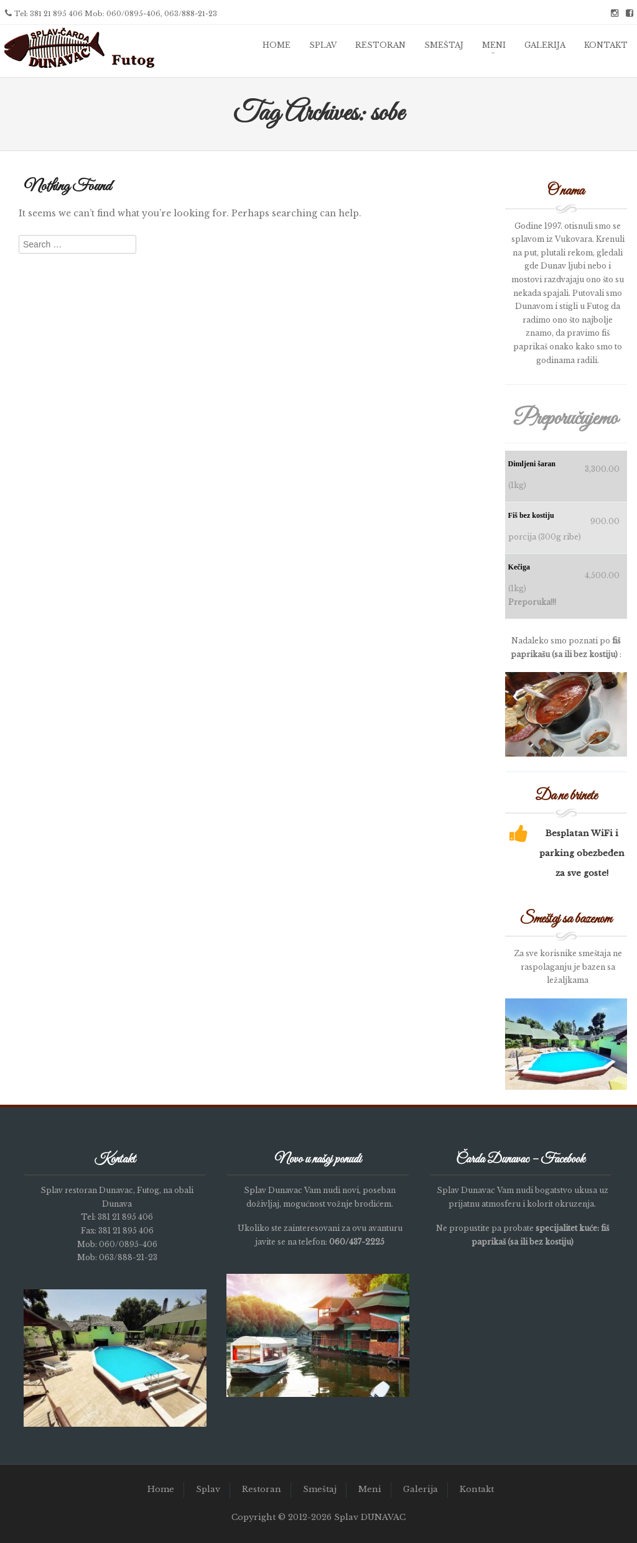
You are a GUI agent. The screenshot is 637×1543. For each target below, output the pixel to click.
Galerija (544, 45)
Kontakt (606, 45)
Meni (494, 45)
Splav (323, 45)
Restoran (380, 45)
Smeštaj (443, 45)
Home (277, 45)
